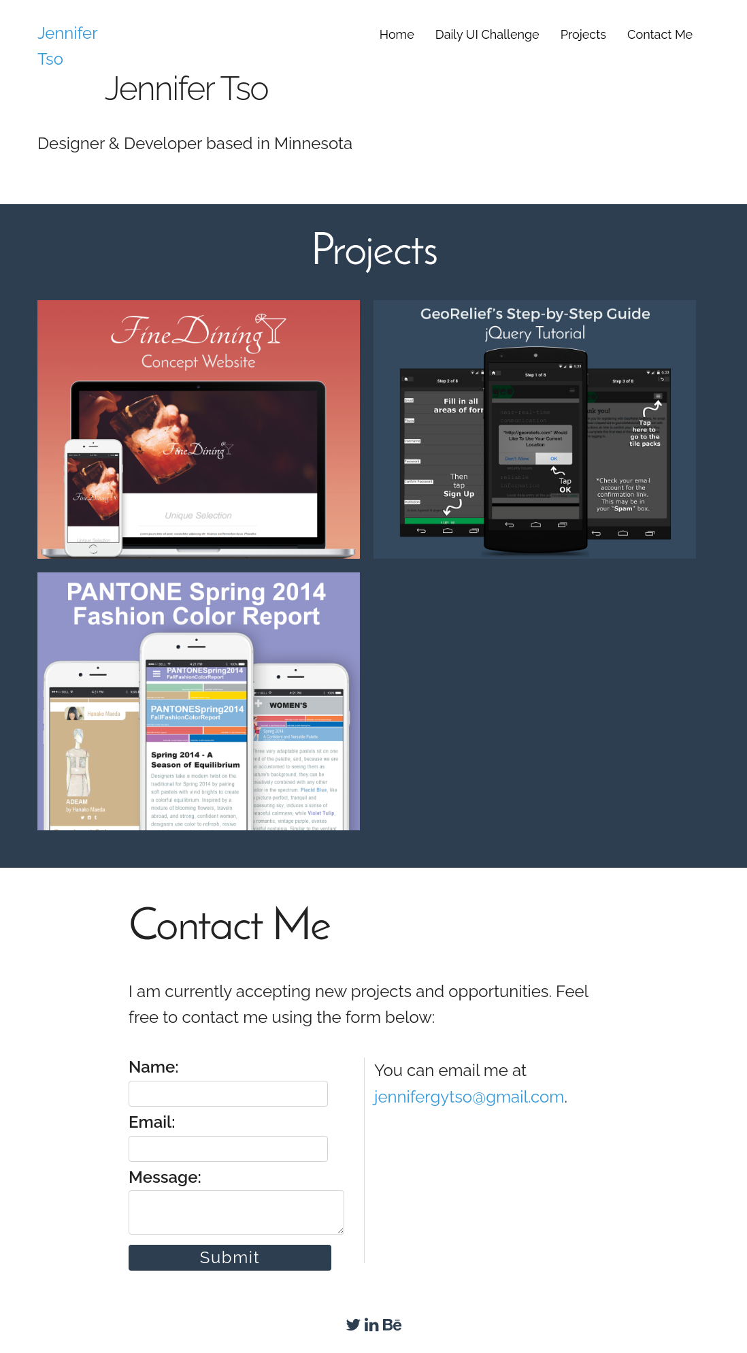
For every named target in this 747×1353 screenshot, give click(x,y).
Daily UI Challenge (487, 34)
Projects (583, 34)
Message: (234, 1201)
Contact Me (660, 34)
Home (397, 34)
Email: (228, 1136)
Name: (228, 1081)
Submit (230, 1257)
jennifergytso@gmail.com (469, 1097)
